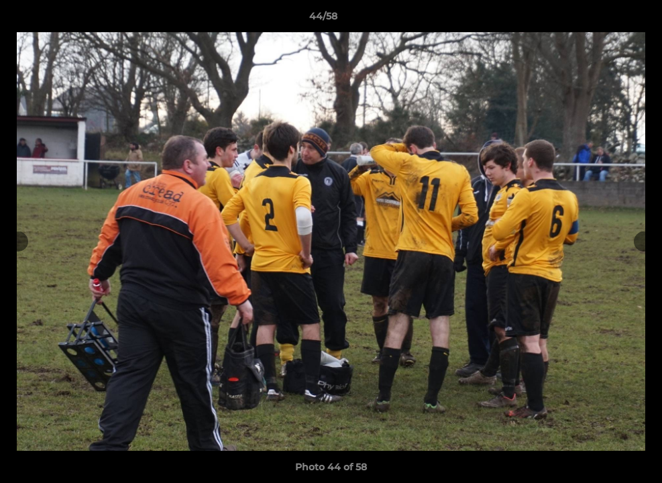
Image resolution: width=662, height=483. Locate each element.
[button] (606, 19)
